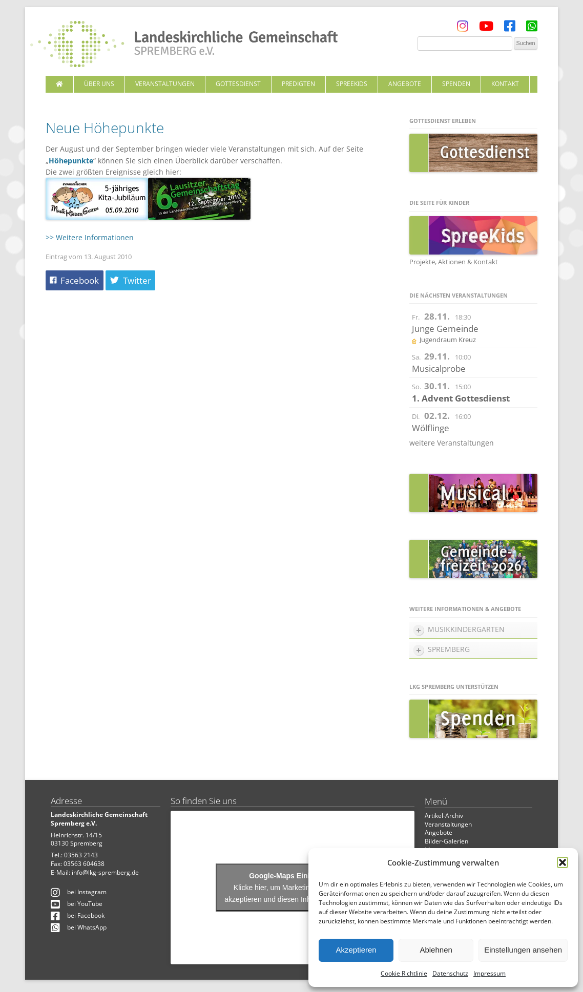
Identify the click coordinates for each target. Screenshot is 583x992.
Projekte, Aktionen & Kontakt (453, 261)
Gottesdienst (238, 83)
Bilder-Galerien (446, 841)
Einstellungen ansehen (523, 949)
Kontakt (505, 83)
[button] (562, 862)
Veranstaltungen (165, 83)
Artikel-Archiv (444, 815)
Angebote (404, 83)
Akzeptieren (356, 949)
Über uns (99, 83)
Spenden (456, 83)
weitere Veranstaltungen (451, 443)
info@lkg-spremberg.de (105, 872)
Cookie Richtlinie (404, 973)
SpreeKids (351, 83)
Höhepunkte (71, 160)
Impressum (489, 973)
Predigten (298, 83)
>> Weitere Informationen (90, 237)
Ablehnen (436, 949)
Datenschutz (450, 973)
